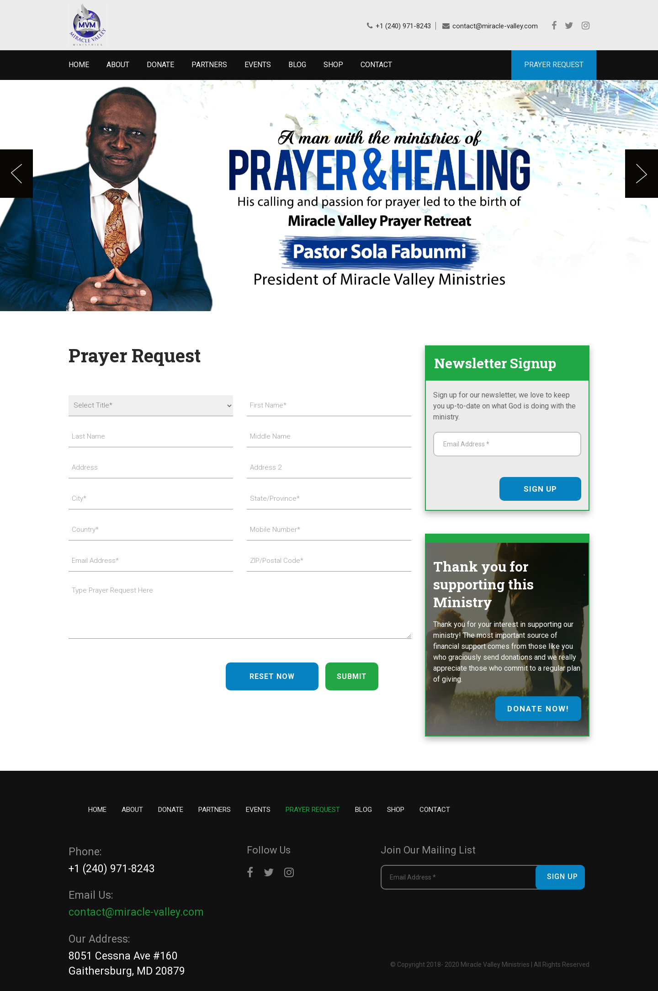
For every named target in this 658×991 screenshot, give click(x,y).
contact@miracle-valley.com (495, 26)
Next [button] (641, 173)
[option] (329, 195)
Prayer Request (313, 810)
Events (257, 64)
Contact (376, 64)
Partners (209, 64)
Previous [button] (16, 173)
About (117, 64)
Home (79, 64)
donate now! (538, 708)
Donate (160, 64)
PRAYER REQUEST (554, 64)
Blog (297, 64)
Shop (333, 64)
